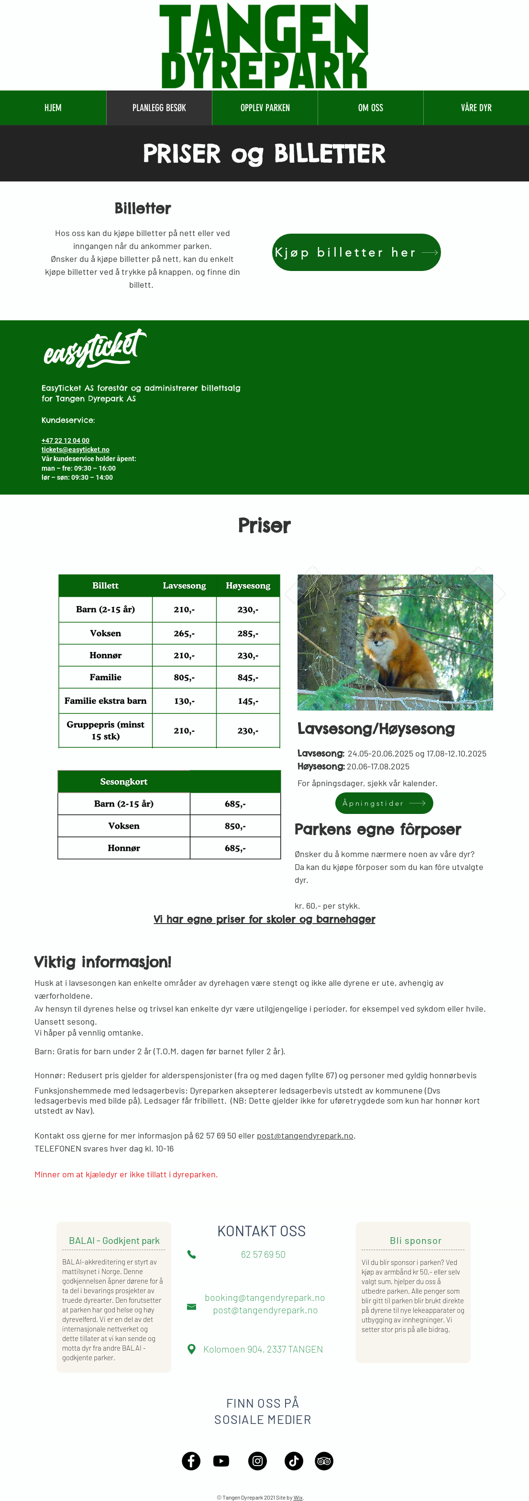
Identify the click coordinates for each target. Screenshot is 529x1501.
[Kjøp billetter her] (356, 252)
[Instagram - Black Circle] (257, 1461)
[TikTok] (294, 1461)
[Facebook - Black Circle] (191, 1461)
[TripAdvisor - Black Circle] (324, 1461)
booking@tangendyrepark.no (265, 1297)
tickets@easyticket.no (76, 449)
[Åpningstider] (384, 803)
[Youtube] (221, 1461)
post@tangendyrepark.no (305, 1135)
